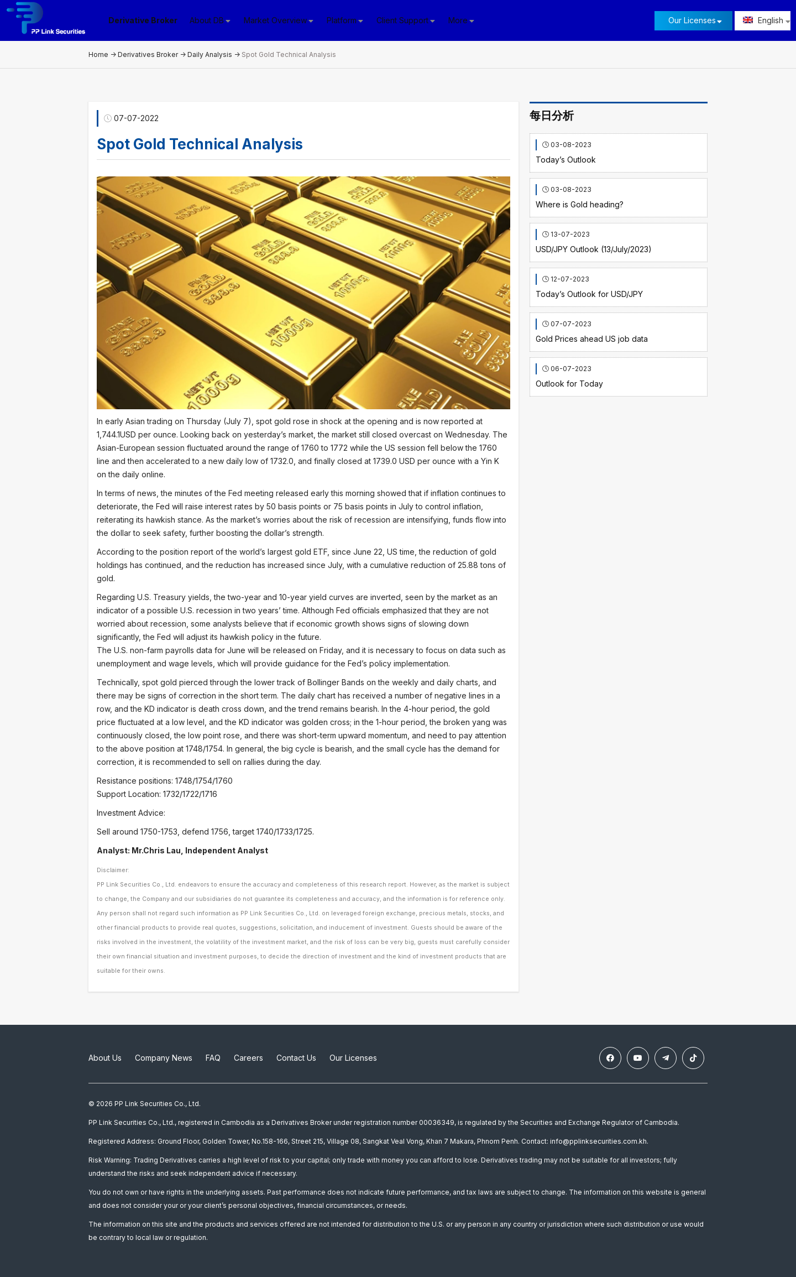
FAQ (213, 1057)
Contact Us (296, 1057)
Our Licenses (692, 20)
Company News (163, 1057)
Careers (248, 1057)
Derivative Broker (143, 20)
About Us (105, 1057)
